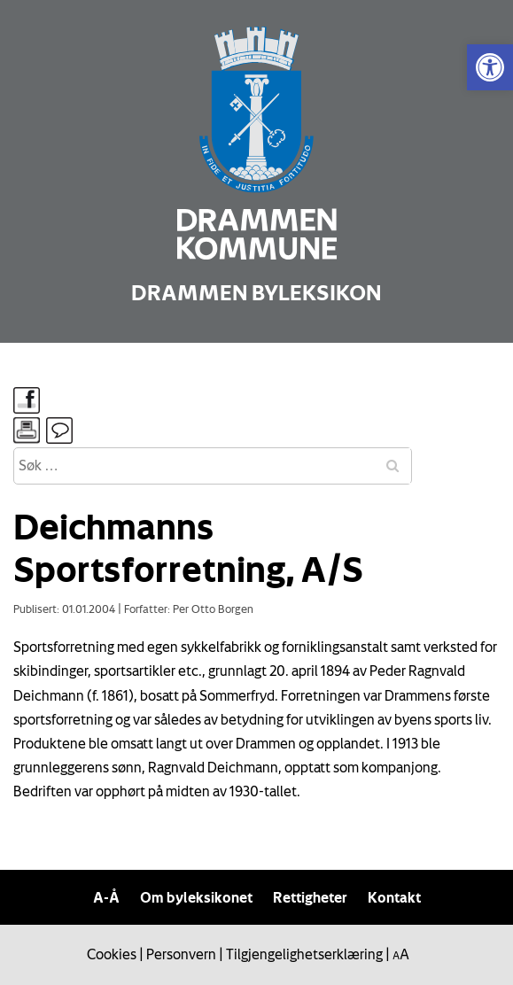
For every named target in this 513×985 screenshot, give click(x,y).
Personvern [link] (181, 954)
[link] (490, 67)
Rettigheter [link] (310, 897)
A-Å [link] (106, 897)
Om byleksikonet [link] (196, 897)
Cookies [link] (111, 954)
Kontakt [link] (394, 897)
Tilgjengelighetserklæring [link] (304, 954)
